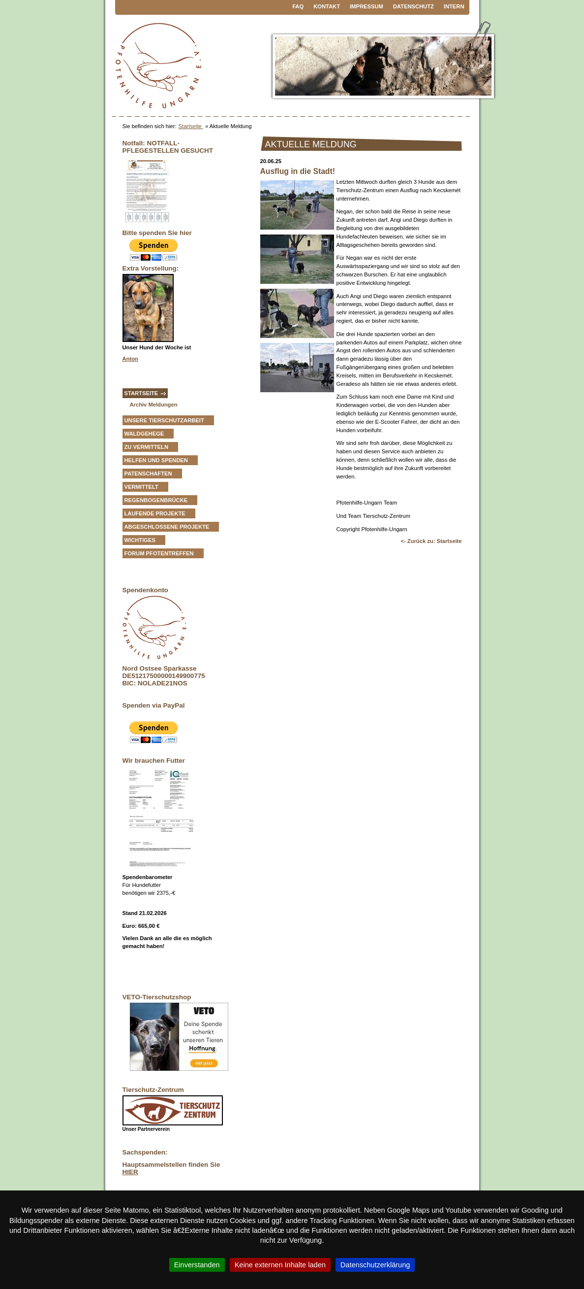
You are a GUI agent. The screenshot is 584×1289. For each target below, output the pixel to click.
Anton (130, 359)
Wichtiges (139, 540)
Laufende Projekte (154, 513)
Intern (454, 6)
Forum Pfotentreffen (159, 553)
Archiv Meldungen (154, 404)
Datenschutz (413, 6)
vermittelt (141, 487)
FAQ (298, 6)
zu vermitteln (146, 447)
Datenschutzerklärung (375, 1265)
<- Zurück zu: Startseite (430, 541)
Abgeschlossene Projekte (167, 527)
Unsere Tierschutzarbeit (164, 420)
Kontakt (326, 6)
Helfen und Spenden (156, 460)
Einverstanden (197, 1265)
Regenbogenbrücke (156, 500)
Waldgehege (144, 434)
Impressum (366, 6)
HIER (130, 1172)
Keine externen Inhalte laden (280, 1265)
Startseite (191, 126)
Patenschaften (148, 473)
